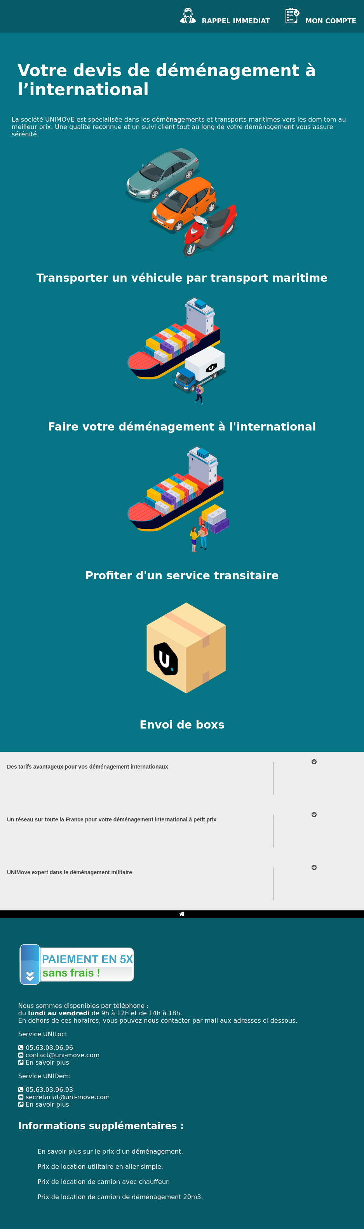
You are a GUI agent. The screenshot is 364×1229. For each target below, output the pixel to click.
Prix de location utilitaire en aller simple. (100, 1166)
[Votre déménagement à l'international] (182, 367)
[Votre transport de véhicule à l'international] (182, 218)
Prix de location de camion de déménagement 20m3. (120, 1197)
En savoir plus (43, 1062)
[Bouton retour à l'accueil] (182, 914)
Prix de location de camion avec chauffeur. (104, 1181)
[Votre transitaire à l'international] (182, 516)
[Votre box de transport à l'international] (182, 665)
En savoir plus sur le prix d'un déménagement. (110, 1151)
